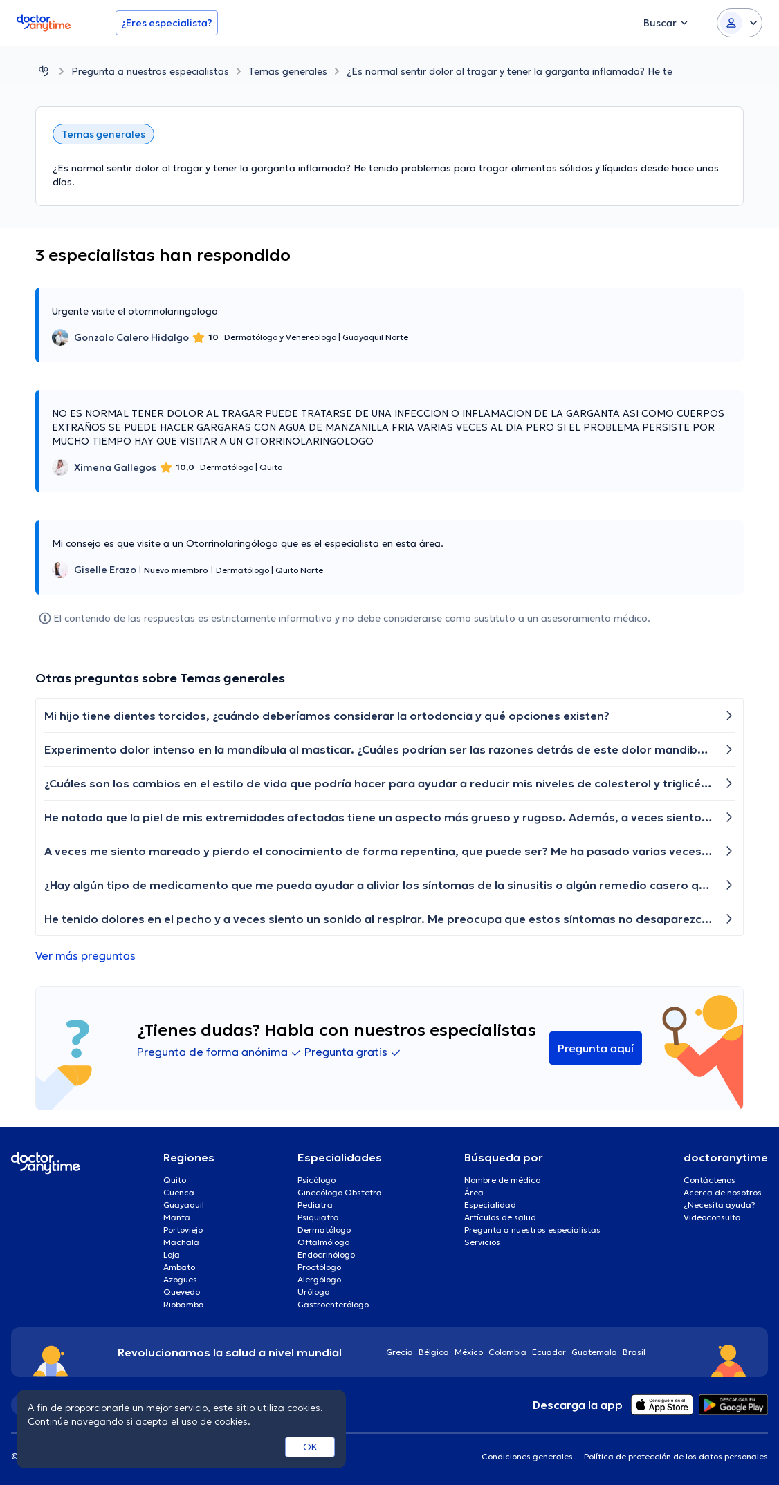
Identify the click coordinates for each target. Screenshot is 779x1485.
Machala (181, 1242)
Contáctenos (709, 1180)
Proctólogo (319, 1267)
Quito (174, 1180)
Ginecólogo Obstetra (339, 1192)
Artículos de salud (500, 1217)
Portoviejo (183, 1229)
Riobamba (183, 1304)
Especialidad (490, 1204)
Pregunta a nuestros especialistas (150, 71)
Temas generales (287, 71)
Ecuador (549, 1352)
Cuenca (178, 1192)
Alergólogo (319, 1279)
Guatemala (594, 1352)
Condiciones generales (527, 1456)
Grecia (399, 1352)
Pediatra (315, 1204)
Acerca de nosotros (723, 1192)
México (469, 1352)
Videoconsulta (712, 1217)
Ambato (179, 1267)
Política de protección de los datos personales (676, 1456)
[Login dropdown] (739, 22)
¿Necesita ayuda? (719, 1204)
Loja (171, 1254)
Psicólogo (316, 1180)
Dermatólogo (324, 1229)
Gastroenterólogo (333, 1304)
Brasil (634, 1352)
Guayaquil (183, 1204)
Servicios (482, 1242)
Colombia (507, 1352)
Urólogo (313, 1292)
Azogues (180, 1279)
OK (310, 1447)
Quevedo (181, 1292)
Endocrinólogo (326, 1254)
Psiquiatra (318, 1217)
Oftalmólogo (323, 1242)
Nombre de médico (502, 1180)
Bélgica (434, 1352)
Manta (176, 1217)
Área (474, 1192)
